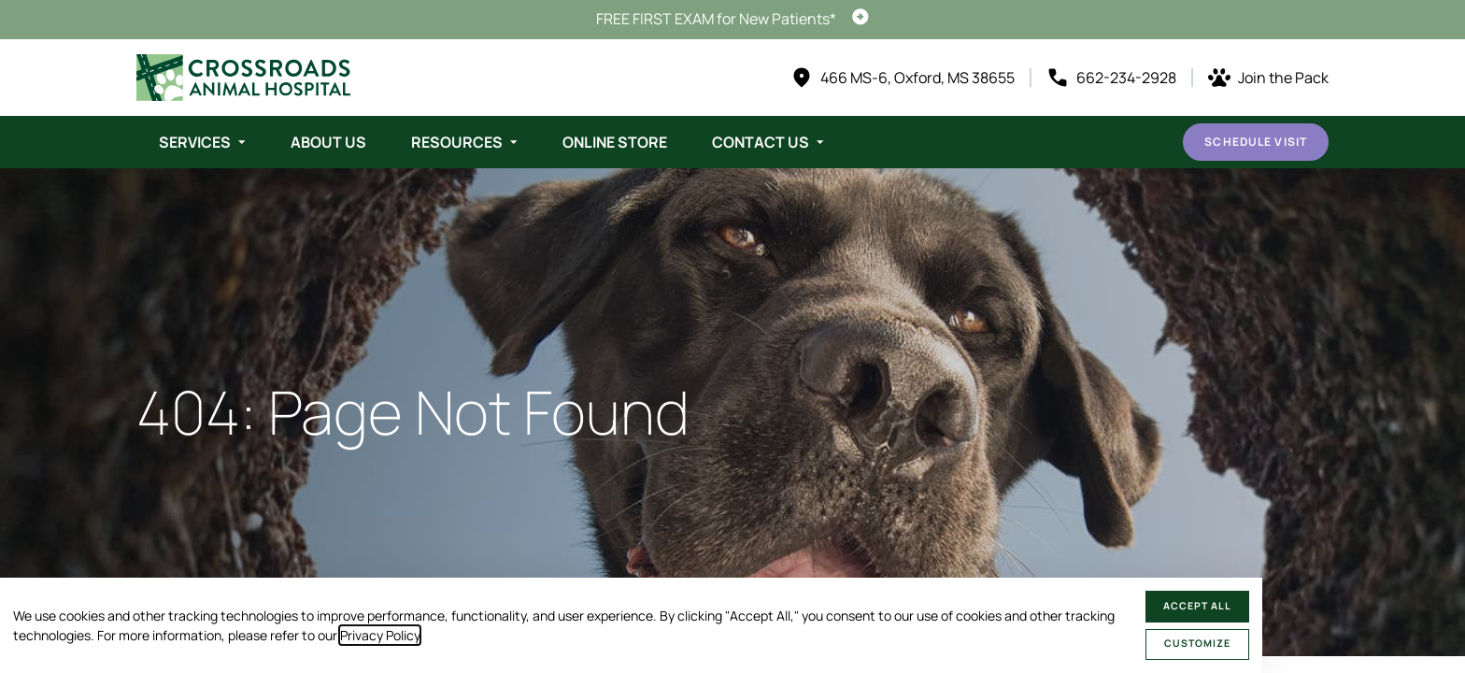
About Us (328, 142)
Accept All (1197, 605)
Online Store (614, 142)
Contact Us (760, 142)
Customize (1197, 643)
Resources (457, 142)
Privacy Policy (380, 635)
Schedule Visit (1255, 142)
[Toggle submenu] (242, 142)
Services (195, 142)
